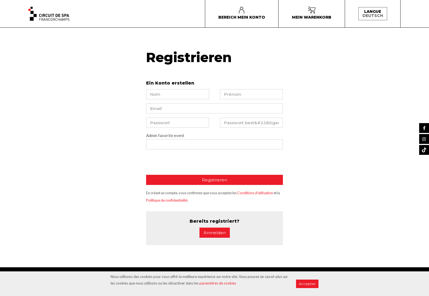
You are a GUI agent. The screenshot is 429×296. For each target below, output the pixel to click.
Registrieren (214, 179)
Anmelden (215, 232)
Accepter (307, 284)
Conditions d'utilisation (255, 193)
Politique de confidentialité (166, 200)
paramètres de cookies (217, 283)
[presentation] (187, 164)
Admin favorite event (165, 135)
